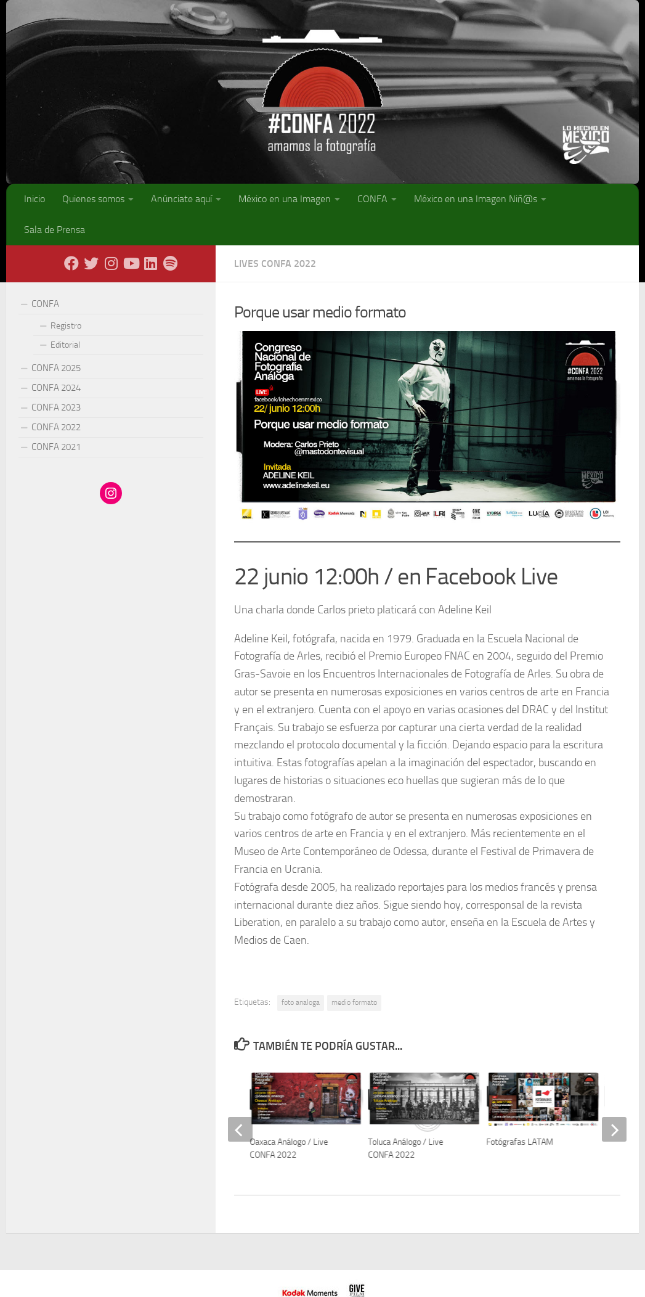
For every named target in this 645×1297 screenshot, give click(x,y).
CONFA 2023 (56, 407)
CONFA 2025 (56, 368)
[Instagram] (110, 263)
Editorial (65, 345)
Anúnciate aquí (181, 199)
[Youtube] (130, 263)
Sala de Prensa (54, 229)
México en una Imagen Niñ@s (475, 199)
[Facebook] (71, 263)
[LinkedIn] (150, 263)
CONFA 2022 (56, 427)
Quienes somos (93, 199)
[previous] (240, 1129)
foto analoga (301, 1002)
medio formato (354, 1002)
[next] (614, 1129)
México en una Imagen (284, 199)
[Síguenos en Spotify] (170, 263)
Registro (66, 326)
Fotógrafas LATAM (520, 1142)
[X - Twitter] (91, 263)
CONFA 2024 (56, 387)
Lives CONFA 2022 (275, 263)
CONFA (372, 199)
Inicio (34, 199)
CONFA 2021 (56, 446)
